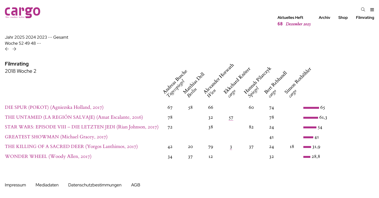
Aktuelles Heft (294, 21)
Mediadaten (47, 185)
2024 (31, 37)
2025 (19, 37)
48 (33, 43)
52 (21, 43)
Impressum (15, 185)
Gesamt (60, 37)
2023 (42, 37)
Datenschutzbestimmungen (94, 185)
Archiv (324, 17)
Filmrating (365, 17)
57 (231, 117)
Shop (343, 17)
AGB (135, 185)
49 (27, 43)
